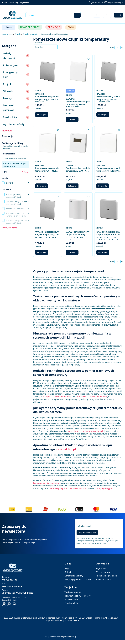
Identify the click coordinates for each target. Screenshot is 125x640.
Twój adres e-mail (84, 526)
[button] (77, 15)
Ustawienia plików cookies (76, 595)
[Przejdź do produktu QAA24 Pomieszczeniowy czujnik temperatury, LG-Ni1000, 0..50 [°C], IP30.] (47, 209)
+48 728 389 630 (97, 3)
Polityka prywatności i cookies (78, 579)
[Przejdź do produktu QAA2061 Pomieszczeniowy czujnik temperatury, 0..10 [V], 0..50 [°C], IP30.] (47, 143)
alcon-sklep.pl (7, 34)
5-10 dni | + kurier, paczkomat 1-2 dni (13, 195)
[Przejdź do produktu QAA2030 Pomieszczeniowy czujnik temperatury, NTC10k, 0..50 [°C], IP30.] (108, 72)
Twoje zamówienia (72, 592)
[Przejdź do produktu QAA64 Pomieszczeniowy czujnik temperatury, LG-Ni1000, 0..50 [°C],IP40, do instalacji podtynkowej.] (108, 209)
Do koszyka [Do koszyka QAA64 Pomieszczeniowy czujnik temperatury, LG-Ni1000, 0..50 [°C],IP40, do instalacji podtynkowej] (102, 252)
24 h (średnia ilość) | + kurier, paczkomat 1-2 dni (16, 214)
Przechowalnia (71, 603)
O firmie (68, 572)
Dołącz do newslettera (87, 533)
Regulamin (24, 2)
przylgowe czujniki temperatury (57, 396)
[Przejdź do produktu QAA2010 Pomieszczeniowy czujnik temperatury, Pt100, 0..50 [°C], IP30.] (47, 72)
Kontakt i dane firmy (10, 2)
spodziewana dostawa (15, 209)
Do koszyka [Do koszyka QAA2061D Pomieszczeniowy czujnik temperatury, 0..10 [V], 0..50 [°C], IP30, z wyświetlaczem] (72, 186)
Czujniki (18, 34)
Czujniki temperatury (31, 34)
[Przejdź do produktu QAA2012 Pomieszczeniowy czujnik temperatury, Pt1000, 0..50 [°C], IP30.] (78, 72)
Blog (66, 568)
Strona (111, 48)
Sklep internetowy (59, 637)
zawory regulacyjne (103, 488)
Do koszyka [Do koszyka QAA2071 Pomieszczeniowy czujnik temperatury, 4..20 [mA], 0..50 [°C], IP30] (102, 186)
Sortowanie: (38, 42)
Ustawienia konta (72, 599)
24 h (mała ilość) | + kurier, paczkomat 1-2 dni (16, 202)
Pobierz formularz (104, 579)
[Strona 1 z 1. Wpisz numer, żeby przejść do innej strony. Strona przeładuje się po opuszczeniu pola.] (118, 48)
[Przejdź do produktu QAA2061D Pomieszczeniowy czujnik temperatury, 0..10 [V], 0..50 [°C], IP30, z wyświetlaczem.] (78, 143)
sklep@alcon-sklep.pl (115, 2)
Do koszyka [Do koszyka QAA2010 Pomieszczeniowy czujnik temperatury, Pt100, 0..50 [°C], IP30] (41, 115)
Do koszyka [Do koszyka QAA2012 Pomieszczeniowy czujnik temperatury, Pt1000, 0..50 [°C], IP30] (72, 119)
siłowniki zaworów (78, 488)
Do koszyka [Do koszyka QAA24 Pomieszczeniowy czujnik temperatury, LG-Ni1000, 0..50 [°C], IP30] (41, 252)
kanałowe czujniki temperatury (47, 483)
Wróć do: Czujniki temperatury (14, 158)
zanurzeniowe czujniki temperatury (91, 396)
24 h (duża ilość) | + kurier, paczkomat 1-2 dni (16, 221)
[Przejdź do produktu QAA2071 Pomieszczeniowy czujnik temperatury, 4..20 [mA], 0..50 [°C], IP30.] (108, 143)
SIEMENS (9, 183)
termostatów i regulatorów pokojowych (85, 431)
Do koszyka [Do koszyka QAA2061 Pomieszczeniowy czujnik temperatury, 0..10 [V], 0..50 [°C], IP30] (41, 186)
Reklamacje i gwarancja (106, 575)
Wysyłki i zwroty (103, 572)
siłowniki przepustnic (59, 488)
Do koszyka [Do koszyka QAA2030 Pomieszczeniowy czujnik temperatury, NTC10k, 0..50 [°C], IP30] (102, 115)
